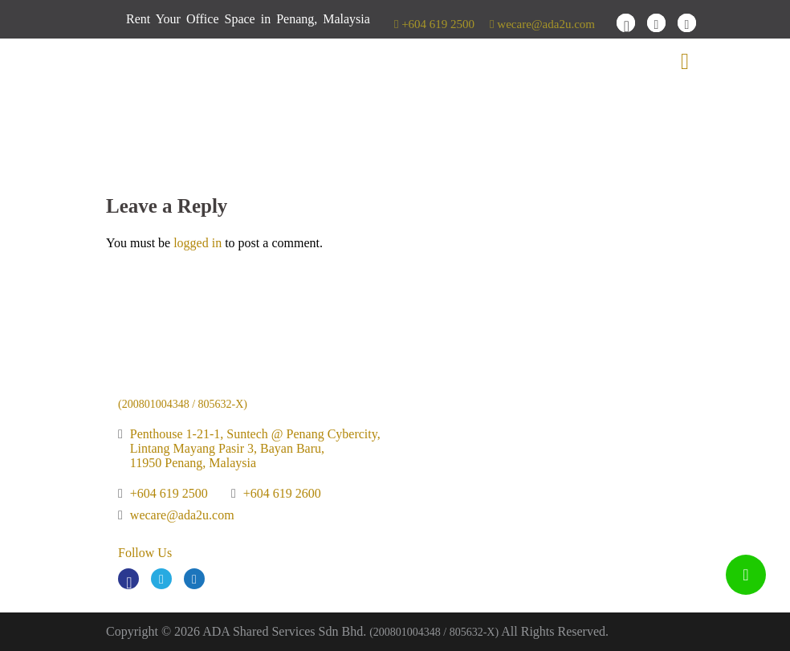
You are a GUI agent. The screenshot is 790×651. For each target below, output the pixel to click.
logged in (197, 243)
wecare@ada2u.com (542, 24)
